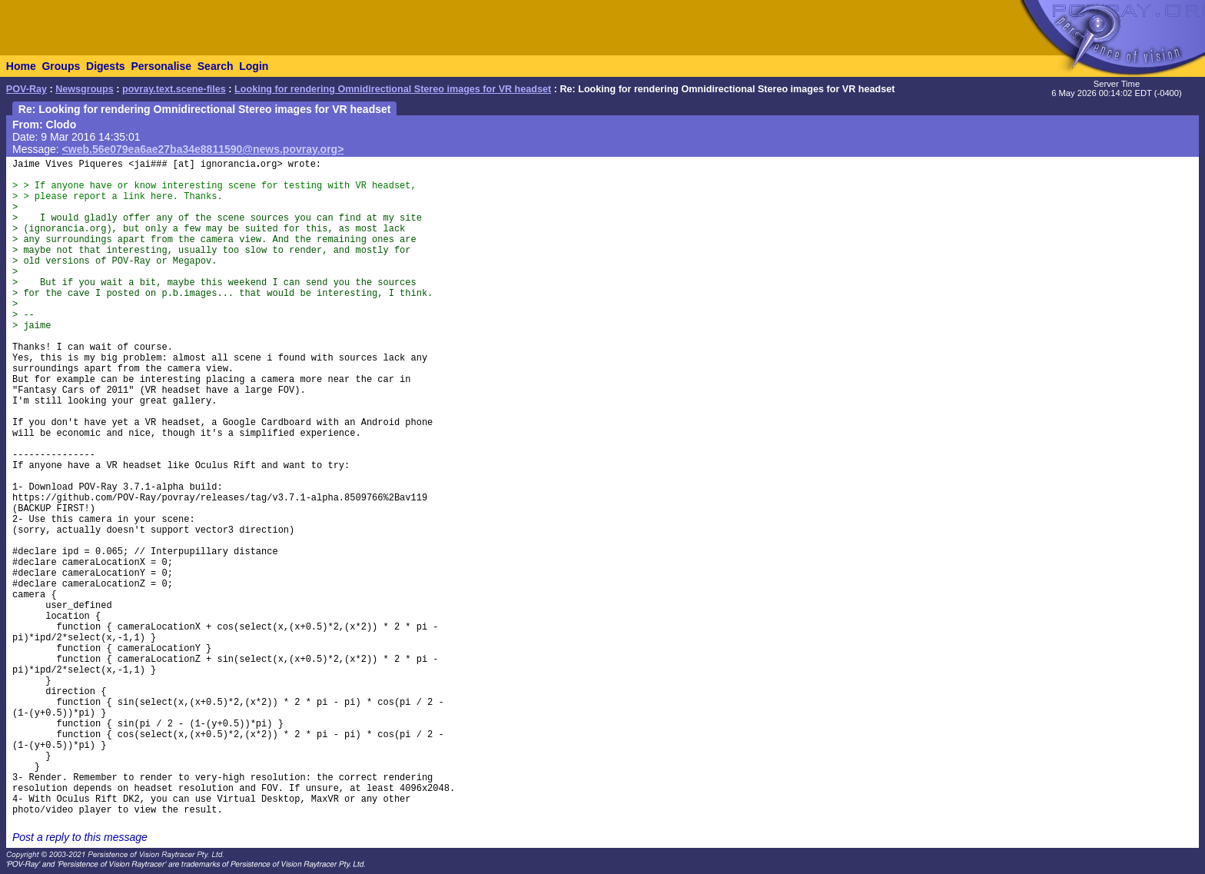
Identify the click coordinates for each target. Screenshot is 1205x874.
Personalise (161, 66)
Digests (105, 66)
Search (216, 66)
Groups (60, 66)
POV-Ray (26, 89)
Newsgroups (84, 89)
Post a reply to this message (80, 837)
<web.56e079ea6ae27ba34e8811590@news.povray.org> (203, 149)
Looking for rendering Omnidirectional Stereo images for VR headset (392, 89)
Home (21, 66)
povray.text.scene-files (174, 89)
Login (253, 66)
